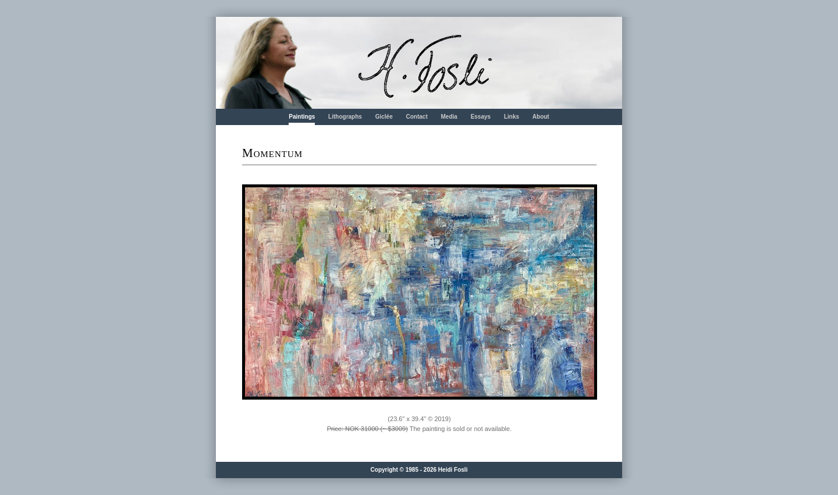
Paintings (302, 116)
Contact (416, 116)
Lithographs (345, 116)
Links (511, 116)
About (540, 116)
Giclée (384, 116)
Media (449, 116)
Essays (481, 116)
